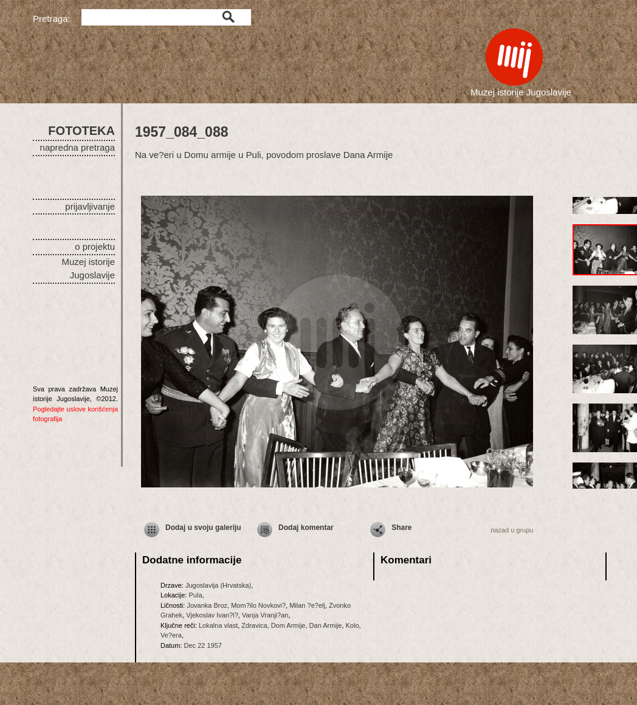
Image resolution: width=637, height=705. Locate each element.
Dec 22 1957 (203, 645)
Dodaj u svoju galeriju (203, 527)
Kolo (352, 625)
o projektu (95, 246)
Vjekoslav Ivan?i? (212, 615)
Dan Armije (325, 625)
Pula (195, 595)
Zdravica (254, 625)
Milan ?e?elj (307, 605)
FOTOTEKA (81, 130)
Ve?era (171, 635)
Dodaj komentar (306, 527)
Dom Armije (288, 625)
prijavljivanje (90, 206)
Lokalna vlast (218, 625)
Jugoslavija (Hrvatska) (218, 585)
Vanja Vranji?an (265, 615)
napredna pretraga (77, 147)
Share (401, 527)
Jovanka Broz (207, 605)
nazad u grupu (512, 530)
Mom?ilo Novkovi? (258, 605)
